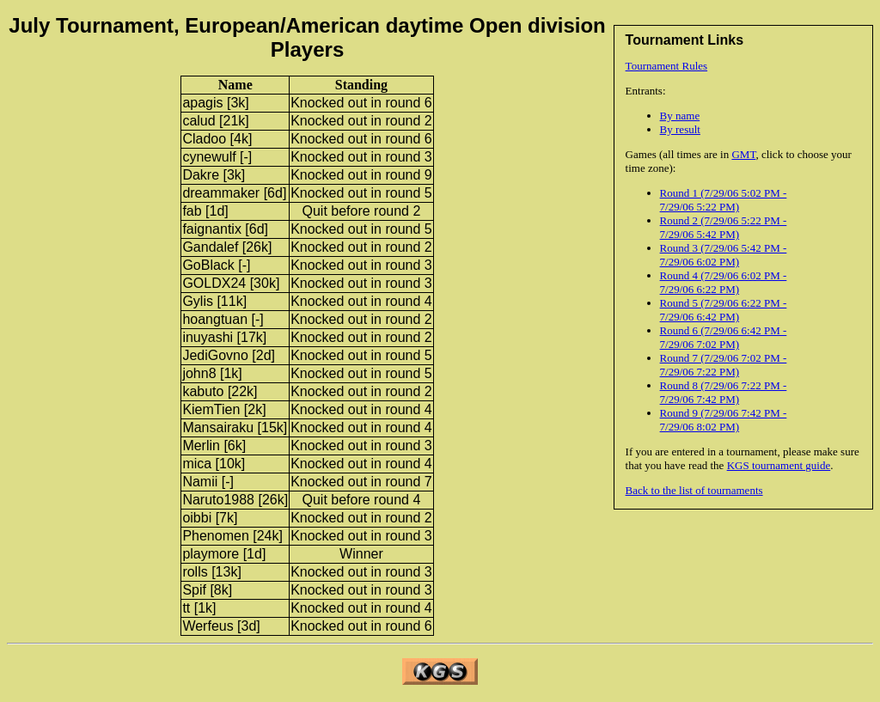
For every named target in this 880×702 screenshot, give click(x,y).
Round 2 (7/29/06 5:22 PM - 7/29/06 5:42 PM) (723, 227)
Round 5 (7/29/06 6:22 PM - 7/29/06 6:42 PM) (723, 309)
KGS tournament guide (779, 465)
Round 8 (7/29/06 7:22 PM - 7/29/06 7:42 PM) (723, 392)
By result (680, 129)
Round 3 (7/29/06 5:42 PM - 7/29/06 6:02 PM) (723, 254)
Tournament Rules (667, 65)
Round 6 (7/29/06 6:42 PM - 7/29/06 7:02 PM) (723, 337)
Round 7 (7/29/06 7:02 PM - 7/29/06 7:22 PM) (723, 364)
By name (680, 115)
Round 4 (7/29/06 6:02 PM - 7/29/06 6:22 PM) (723, 282)
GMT (743, 154)
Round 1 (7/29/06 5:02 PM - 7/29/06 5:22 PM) (723, 199)
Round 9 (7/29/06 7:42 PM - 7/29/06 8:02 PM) (723, 419)
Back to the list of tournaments (694, 490)
